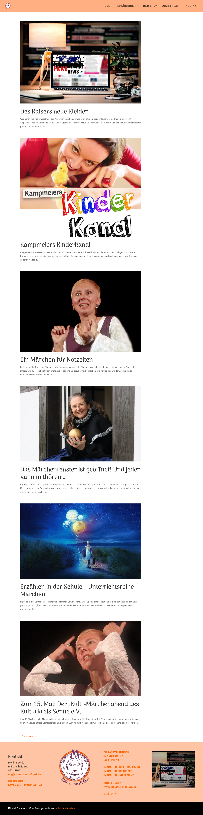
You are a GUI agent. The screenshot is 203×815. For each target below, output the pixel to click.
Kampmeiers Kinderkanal (55, 245)
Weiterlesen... (173, 779)
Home (106, 6)
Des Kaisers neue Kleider (54, 112)
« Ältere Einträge (28, 735)
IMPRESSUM (15, 781)
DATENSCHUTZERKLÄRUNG (25, 785)
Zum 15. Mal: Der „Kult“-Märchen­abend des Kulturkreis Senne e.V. (79, 708)
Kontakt (192, 6)
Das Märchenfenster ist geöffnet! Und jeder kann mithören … (80, 473)
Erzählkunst (126, 6)
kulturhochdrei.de (65, 808)
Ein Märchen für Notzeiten (56, 360)
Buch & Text (170, 6)
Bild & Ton (150, 6)
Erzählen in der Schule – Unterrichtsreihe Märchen (77, 591)
